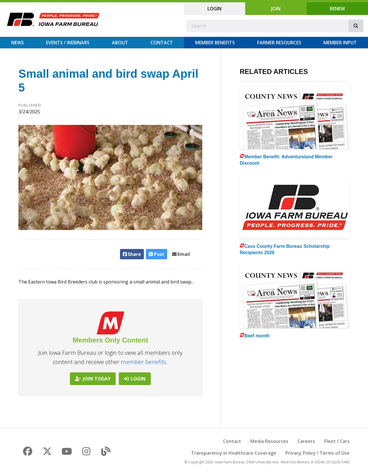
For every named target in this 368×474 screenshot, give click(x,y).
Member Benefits (215, 42)
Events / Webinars (67, 42)
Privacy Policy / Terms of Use (317, 453)
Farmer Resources (279, 42)
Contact (161, 42)
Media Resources (269, 441)
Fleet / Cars (337, 441)
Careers (306, 441)
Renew (337, 8)
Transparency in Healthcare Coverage (233, 453)
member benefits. (144, 362)
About (120, 42)
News (17, 42)
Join (276, 8)
